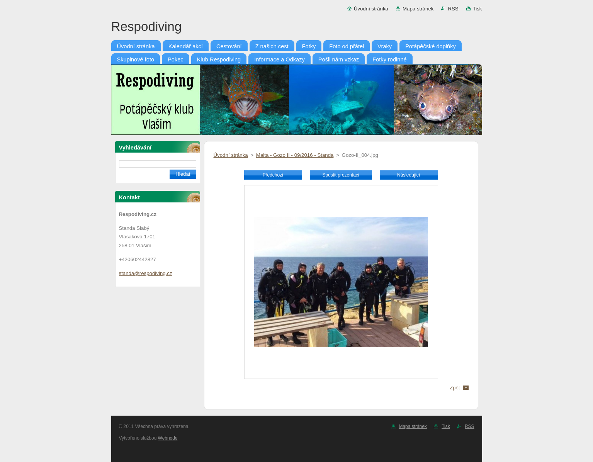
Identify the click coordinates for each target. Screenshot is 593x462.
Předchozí (273, 175)
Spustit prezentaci (341, 175)
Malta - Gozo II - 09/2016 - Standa (295, 155)
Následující (408, 175)
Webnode (168, 438)
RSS (453, 9)
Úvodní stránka (371, 9)
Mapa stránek (418, 9)
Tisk (477, 9)
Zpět (455, 388)
